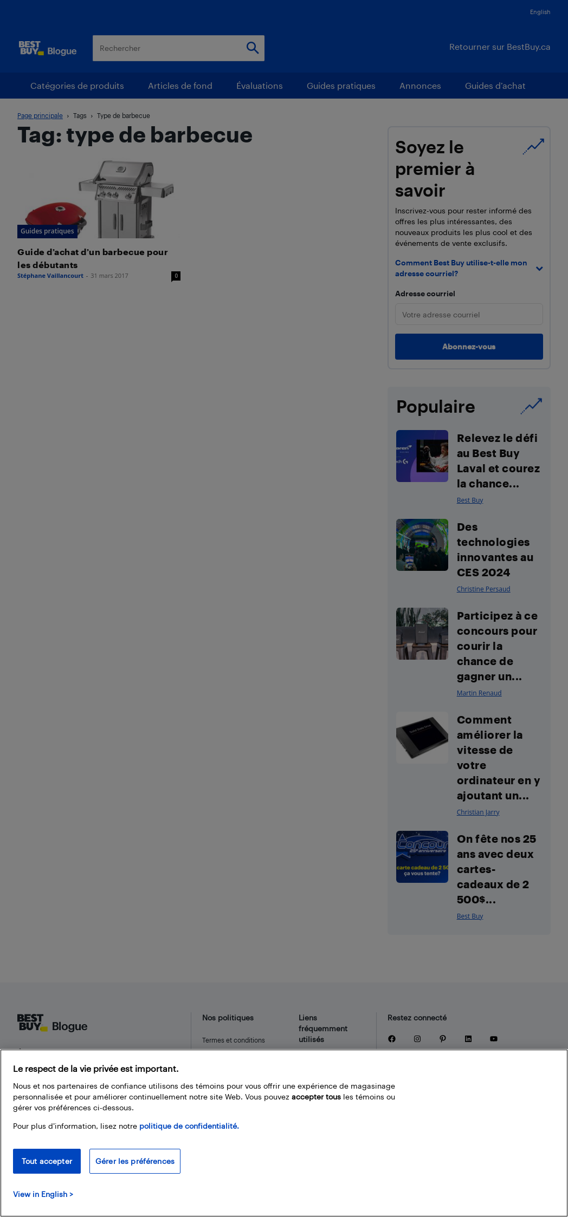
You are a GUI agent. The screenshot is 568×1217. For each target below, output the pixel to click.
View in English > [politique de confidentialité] (43, 1194)
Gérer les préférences (135, 1161)
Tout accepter (47, 1161)
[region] (284, 1133)
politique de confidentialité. (189, 1125)
